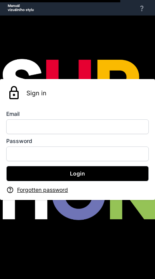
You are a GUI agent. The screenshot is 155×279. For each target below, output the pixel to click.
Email (12, 113)
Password (19, 141)
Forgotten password (42, 189)
